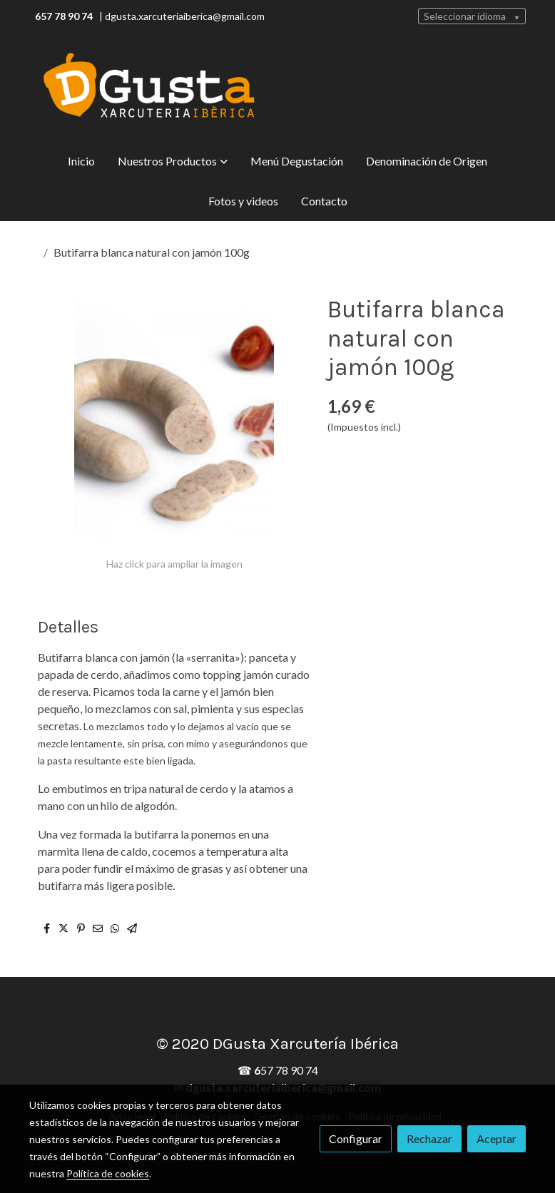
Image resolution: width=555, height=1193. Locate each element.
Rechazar (429, 1138)
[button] (172, 161)
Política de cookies (107, 1173)
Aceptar (496, 1138)
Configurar (355, 1138)
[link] (149, 86)
